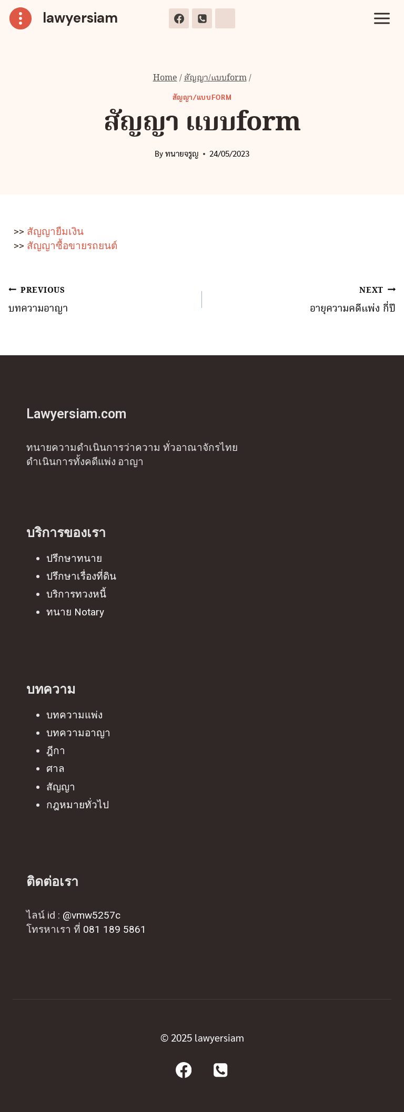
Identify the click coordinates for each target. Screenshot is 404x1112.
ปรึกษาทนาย (74, 558)
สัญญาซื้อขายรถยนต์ (70, 246)
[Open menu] (382, 18)
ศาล (55, 769)
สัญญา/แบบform (202, 96)
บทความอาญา (100, 299)
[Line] (225, 18)
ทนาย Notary (75, 612)
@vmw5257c (91, 915)
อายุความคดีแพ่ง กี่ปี (304, 299)
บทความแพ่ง (74, 715)
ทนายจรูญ (182, 153)
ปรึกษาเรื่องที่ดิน (81, 576)
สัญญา (60, 787)
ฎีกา (55, 751)
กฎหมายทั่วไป (77, 805)
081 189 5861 (114, 929)
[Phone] (202, 18)
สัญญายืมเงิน (55, 231)
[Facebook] (179, 18)
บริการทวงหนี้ (76, 594)
